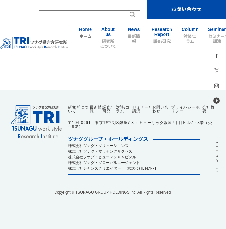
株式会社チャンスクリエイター (94, 168)
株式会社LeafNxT (142, 168)
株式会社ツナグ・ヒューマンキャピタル (102, 157)
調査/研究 (162, 35)
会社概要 (208, 109)
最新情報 (134, 35)
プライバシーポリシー (185, 109)
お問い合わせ (186, 9)
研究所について (108, 38)
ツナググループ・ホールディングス (108, 139)
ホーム (85, 33)
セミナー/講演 (217, 35)
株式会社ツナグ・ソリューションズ (98, 146)
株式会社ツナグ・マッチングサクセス (100, 151)
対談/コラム (190, 35)
